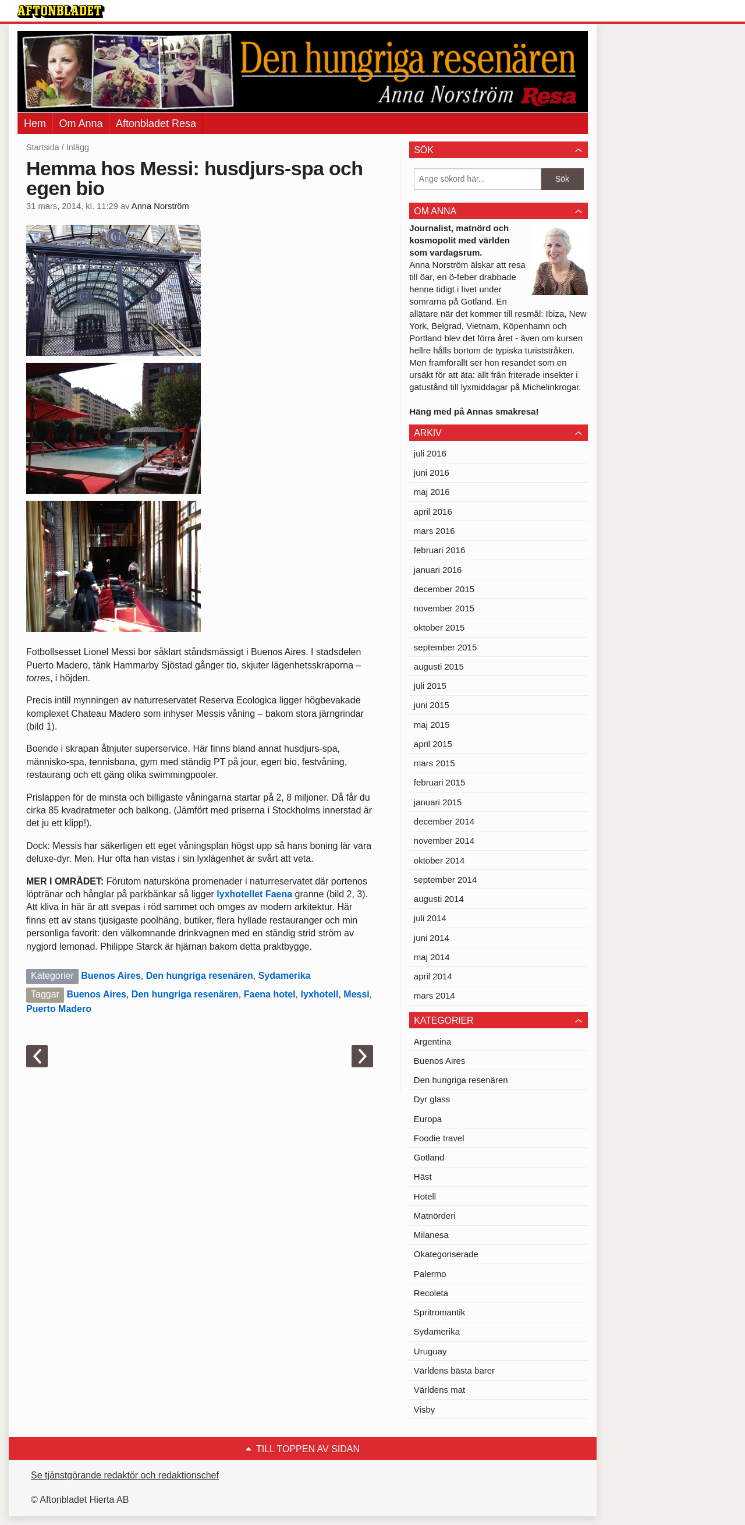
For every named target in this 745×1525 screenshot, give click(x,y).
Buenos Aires (111, 976)
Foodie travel (439, 1138)
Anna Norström (160, 206)
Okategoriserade (446, 1254)
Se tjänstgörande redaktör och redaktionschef (125, 1475)
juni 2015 (431, 705)
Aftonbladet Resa (156, 123)
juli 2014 (430, 918)
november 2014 (444, 840)
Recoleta (431, 1293)
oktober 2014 (439, 860)
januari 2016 (438, 570)
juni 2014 (431, 938)
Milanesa (431, 1235)
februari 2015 (439, 782)
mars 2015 (434, 763)
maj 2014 (432, 957)
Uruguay (430, 1351)
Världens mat (439, 1390)
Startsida (42, 147)
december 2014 (444, 821)
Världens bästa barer (454, 1370)
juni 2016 (431, 472)
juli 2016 (430, 453)
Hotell (425, 1196)
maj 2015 (432, 725)
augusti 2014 (439, 899)
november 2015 (444, 608)
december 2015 (444, 589)
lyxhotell (320, 994)
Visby (424, 1409)
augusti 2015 (439, 666)
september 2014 (445, 879)
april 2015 (433, 744)
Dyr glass (432, 1099)
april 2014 (433, 976)
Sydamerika (284, 976)
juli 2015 (430, 686)
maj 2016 (432, 492)
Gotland (429, 1157)
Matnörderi (435, 1215)
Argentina (432, 1041)
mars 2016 (434, 531)
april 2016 (433, 511)
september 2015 (445, 647)
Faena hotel (270, 994)
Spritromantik (439, 1312)
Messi (356, 994)
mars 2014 (434, 995)
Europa (428, 1119)
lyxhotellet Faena (254, 894)
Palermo (430, 1274)
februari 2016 (439, 550)
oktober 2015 (439, 627)
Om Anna (80, 123)
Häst (423, 1176)
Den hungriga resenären (199, 976)
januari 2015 (438, 802)
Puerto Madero (58, 1009)
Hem (35, 123)
